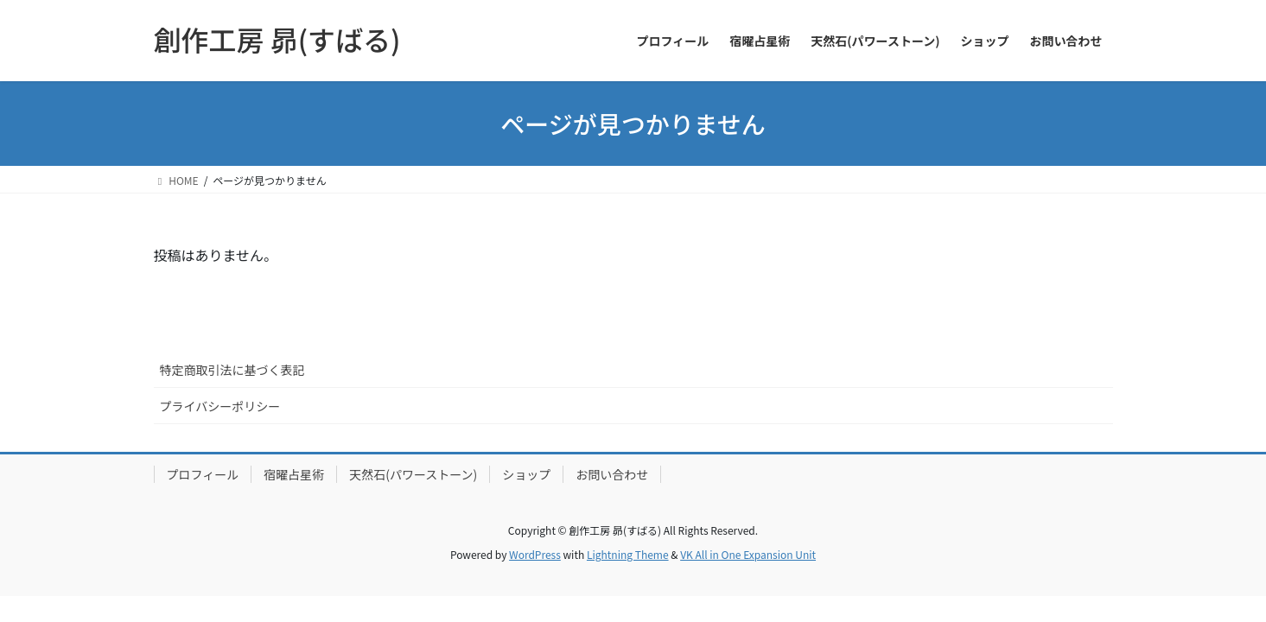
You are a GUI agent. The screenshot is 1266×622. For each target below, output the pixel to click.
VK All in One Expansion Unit (748, 554)
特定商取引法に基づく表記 (232, 369)
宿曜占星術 (294, 474)
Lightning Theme (628, 554)
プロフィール (203, 474)
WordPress (535, 554)
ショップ (526, 474)
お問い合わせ (612, 474)
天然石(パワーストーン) (413, 474)
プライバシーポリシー (220, 406)
